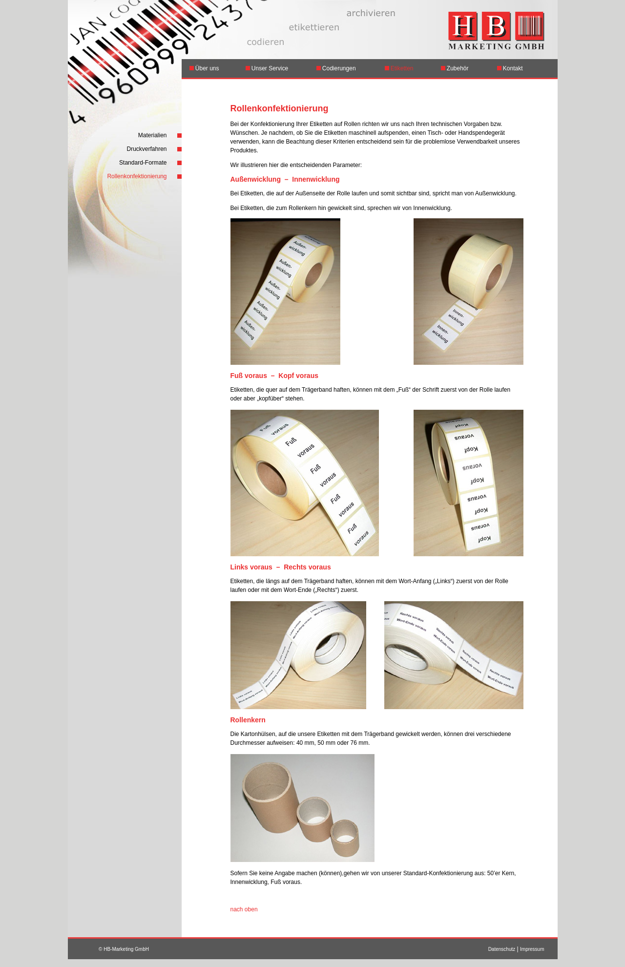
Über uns (204, 68)
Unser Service (267, 68)
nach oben (244, 909)
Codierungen (339, 68)
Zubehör (455, 68)
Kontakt (510, 68)
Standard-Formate (143, 162)
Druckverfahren (146, 149)
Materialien (152, 135)
